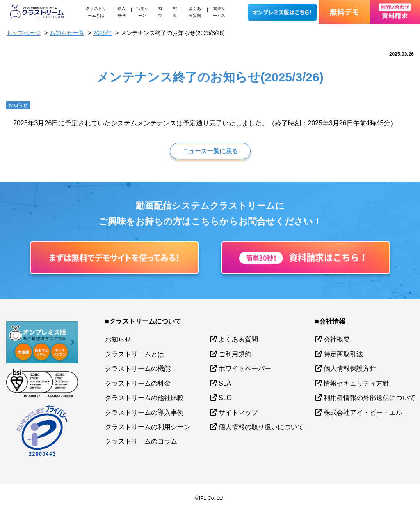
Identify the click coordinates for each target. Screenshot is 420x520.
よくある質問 (195, 12)
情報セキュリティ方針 (356, 383)
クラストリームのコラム (141, 441)
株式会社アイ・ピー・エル (363, 412)
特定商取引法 (343, 354)
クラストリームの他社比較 (144, 397)
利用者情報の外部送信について (369, 397)
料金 (175, 12)
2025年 (102, 33)
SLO (225, 397)
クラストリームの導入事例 (144, 412)
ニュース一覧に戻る (210, 151)
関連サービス (219, 12)
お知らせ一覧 (67, 33)
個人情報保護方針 (350, 368)
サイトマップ (238, 412)
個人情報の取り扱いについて (261, 426)
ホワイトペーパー (245, 368)
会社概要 (337, 339)
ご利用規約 (235, 354)
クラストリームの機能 (138, 368)
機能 (160, 12)
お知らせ (118, 339)
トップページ (23, 33)
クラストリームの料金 (138, 383)
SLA (225, 383)
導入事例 (121, 12)
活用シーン (142, 12)
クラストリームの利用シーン (147, 426)
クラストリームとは (96, 12)
